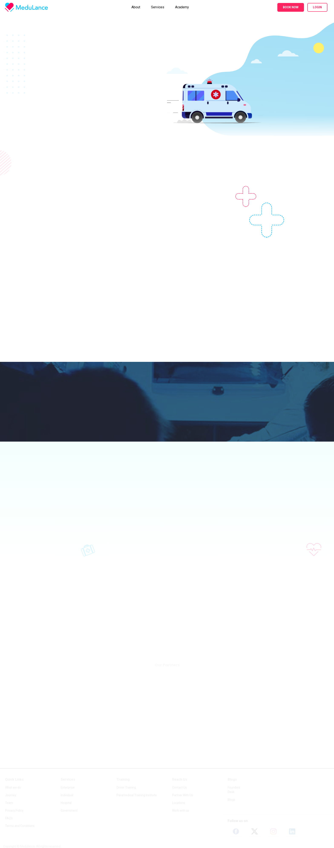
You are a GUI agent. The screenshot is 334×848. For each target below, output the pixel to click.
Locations (178, 803)
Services (157, 7)
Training (123, 780)
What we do (13, 787)
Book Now (290, 7)
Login (317, 7)
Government (69, 810)
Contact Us (179, 787)
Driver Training (126, 787)
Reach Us (179, 780)
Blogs (232, 780)
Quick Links (14, 780)
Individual (67, 795)
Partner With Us (182, 795)
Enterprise (68, 787)
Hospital (66, 803)
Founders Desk (234, 790)
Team (9, 803)
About (135, 7)
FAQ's (9, 818)
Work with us (180, 810)
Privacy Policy (14, 810)
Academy (182, 7)
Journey (10, 795)
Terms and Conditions (20, 826)
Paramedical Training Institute (137, 795)
